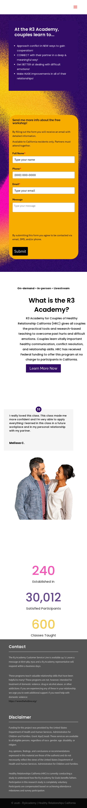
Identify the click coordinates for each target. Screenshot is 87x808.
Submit (21, 251)
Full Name (19, 153)
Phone (17, 168)
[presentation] (40, 223)
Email (17, 184)
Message (18, 199)
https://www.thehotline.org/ (23, 701)
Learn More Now (43, 368)
